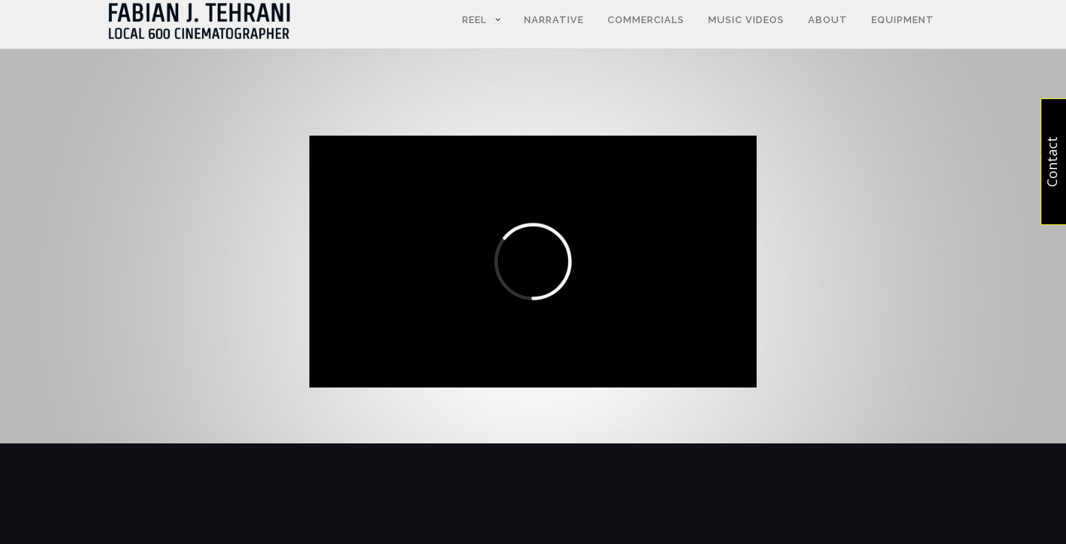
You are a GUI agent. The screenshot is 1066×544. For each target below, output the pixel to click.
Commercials (646, 19)
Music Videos (746, 19)
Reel (474, 19)
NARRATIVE (554, 19)
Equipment (902, 19)
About (828, 19)
